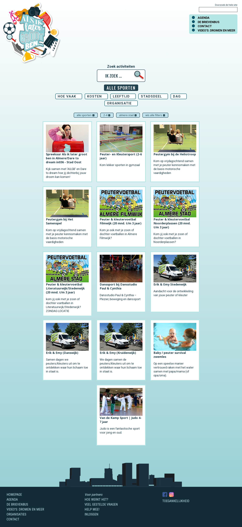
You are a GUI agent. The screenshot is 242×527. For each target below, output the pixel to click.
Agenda (203, 17)
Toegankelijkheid (175, 501)
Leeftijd (121, 96)
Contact (205, 26)
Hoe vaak (67, 96)
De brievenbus (208, 22)
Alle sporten (86, 115)
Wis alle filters (155, 115)
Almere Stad (128, 115)
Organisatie (119, 103)
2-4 (107, 115)
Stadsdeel (151, 96)
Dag (177, 96)
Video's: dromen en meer (216, 30)
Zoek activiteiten (121, 67)
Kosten (94, 96)
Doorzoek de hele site (226, 5)
